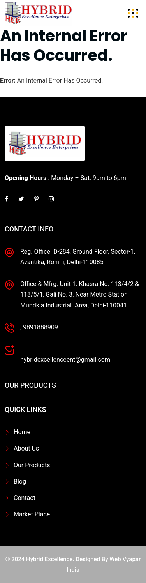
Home (22, 432)
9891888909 (40, 327)
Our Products (32, 465)
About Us (26, 448)
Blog (20, 481)
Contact (24, 498)
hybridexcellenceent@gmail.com (65, 359)
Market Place (32, 514)
